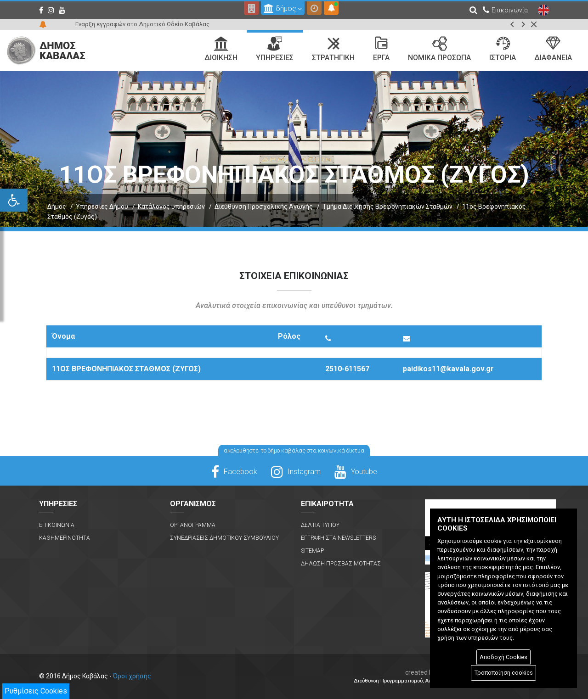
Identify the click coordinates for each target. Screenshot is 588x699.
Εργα (381, 49)
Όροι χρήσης (132, 676)
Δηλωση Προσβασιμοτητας (341, 563)
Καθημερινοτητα (64, 538)
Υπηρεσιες (275, 49)
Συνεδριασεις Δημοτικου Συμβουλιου (224, 538)
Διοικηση (220, 49)
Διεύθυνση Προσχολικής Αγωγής (264, 206)
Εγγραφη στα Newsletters (338, 538)
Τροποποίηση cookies (504, 672)
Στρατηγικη (333, 49)
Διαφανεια (553, 49)
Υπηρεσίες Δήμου (102, 206)
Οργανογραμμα (192, 525)
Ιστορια (502, 49)
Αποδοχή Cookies (503, 657)
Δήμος (56, 206)
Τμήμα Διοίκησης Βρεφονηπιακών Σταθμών (387, 206)
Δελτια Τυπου (320, 525)
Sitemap (312, 551)
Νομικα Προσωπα (439, 49)
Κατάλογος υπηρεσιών (171, 206)
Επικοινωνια (56, 525)
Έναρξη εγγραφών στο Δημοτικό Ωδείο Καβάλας (142, 24)
